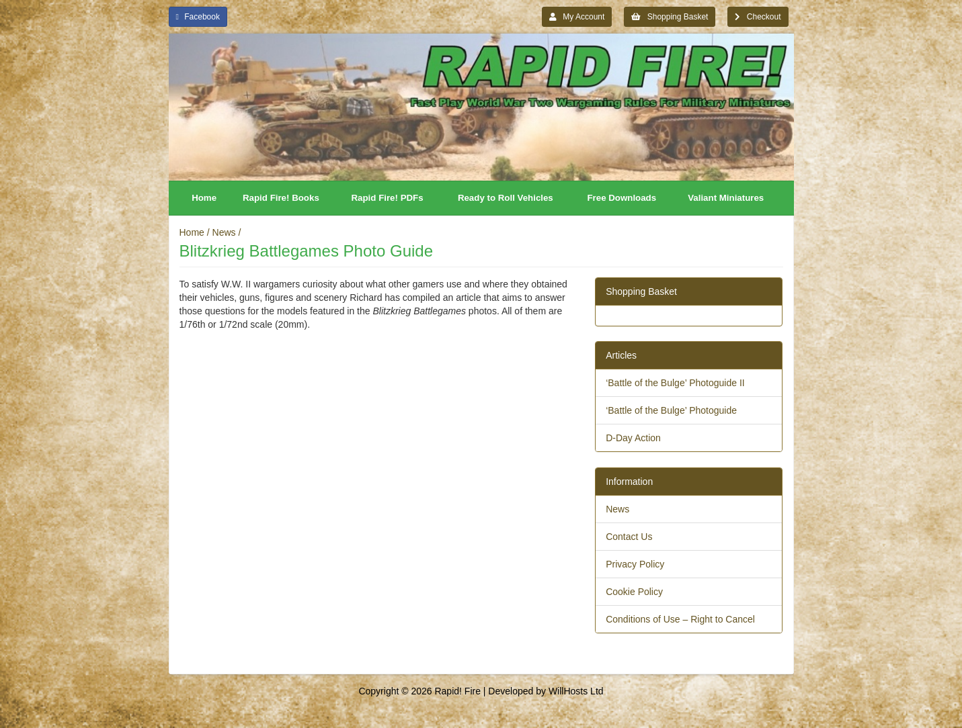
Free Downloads (621, 198)
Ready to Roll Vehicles (505, 198)
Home (204, 198)
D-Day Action (633, 438)
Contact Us (629, 536)
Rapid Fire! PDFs (388, 198)
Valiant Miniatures (726, 198)
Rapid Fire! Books (281, 198)
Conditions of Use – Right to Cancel (680, 619)
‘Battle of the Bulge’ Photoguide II (675, 382)
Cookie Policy (634, 591)
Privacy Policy (635, 564)
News (224, 232)
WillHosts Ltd (576, 691)
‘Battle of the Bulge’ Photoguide (671, 410)
